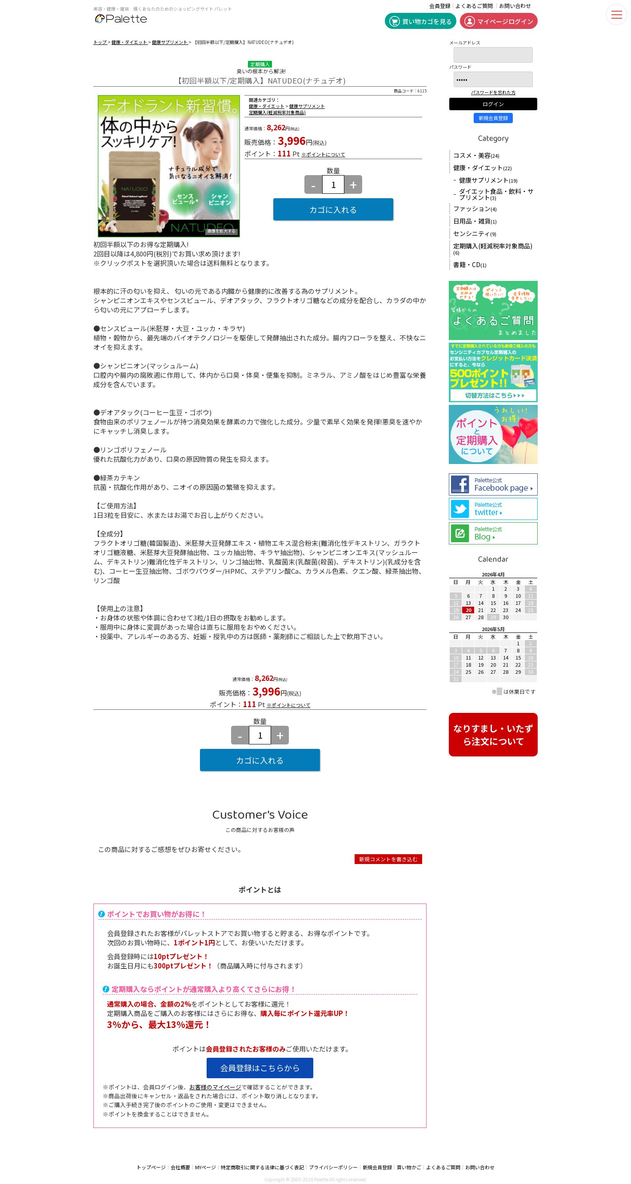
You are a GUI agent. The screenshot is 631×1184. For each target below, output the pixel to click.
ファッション (475, 208)
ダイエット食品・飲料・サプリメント (496, 194)
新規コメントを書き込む (388, 859)
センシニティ (474, 233)
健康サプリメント (170, 42)
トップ (100, 42)
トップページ (151, 1167)
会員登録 (440, 5)
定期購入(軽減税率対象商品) (277, 112)
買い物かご (409, 1167)
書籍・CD (470, 264)
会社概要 (180, 1167)
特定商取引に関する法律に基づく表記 (262, 1167)
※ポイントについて (323, 154)
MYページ (205, 1167)
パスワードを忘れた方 (493, 92)
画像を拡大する (222, 231)
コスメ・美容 (476, 155)
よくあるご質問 (474, 5)
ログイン (493, 104)
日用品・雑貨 (475, 220)
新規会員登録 (493, 117)
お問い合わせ (515, 5)
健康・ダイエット (130, 42)
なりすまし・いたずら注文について (493, 735)
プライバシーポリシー (333, 1167)
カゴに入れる (333, 209)
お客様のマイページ (215, 1087)
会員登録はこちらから (260, 1067)
